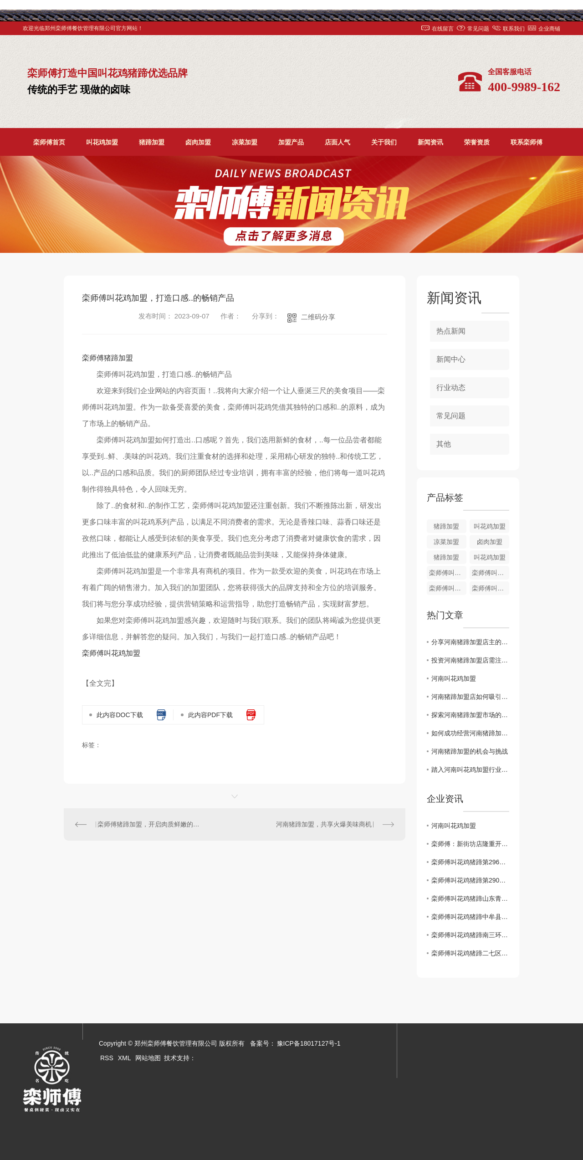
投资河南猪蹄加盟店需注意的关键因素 (470, 660)
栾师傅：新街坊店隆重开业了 (470, 843)
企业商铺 (549, 29)
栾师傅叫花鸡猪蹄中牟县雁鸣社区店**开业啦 (470, 916)
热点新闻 (450, 331)
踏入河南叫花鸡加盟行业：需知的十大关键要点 (470, 769)
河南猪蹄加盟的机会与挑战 (469, 751)
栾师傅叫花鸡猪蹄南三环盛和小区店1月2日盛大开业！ (470, 935)
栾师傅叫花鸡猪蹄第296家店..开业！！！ (470, 862)
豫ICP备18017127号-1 (309, 1043)
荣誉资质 (477, 142)
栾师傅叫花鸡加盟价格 (447, 572)
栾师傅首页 (49, 142)
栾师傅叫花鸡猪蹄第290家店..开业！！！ (470, 880)
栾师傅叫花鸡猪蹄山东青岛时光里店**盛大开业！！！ (470, 898)
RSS (106, 1058)
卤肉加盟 (198, 142)
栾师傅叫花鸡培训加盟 (490, 572)
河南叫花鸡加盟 (453, 678)
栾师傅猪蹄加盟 (107, 358)
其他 (443, 444)
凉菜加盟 (244, 142)
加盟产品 (291, 142)
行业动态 (450, 387)
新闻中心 (450, 359)
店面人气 (337, 142)
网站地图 (148, 1058)
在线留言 (443, 29)
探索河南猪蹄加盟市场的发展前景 (470, 715)
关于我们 (384, 142)
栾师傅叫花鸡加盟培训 (447, 588)
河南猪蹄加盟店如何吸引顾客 (470, 696)
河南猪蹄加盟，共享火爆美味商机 (324, 824)
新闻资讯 (430, 142)
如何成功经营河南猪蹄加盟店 (470, 733)
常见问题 (478, 29)
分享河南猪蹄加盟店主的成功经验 (470, 642)
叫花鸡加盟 (102, 142)
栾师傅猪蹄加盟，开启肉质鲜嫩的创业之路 (149, 824)
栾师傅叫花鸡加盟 (111, 653)
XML (124, 1058)
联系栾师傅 (526, 142)
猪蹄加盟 (151, 142)
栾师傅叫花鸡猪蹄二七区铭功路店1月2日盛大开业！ (470, 953)
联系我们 (514, 29)
